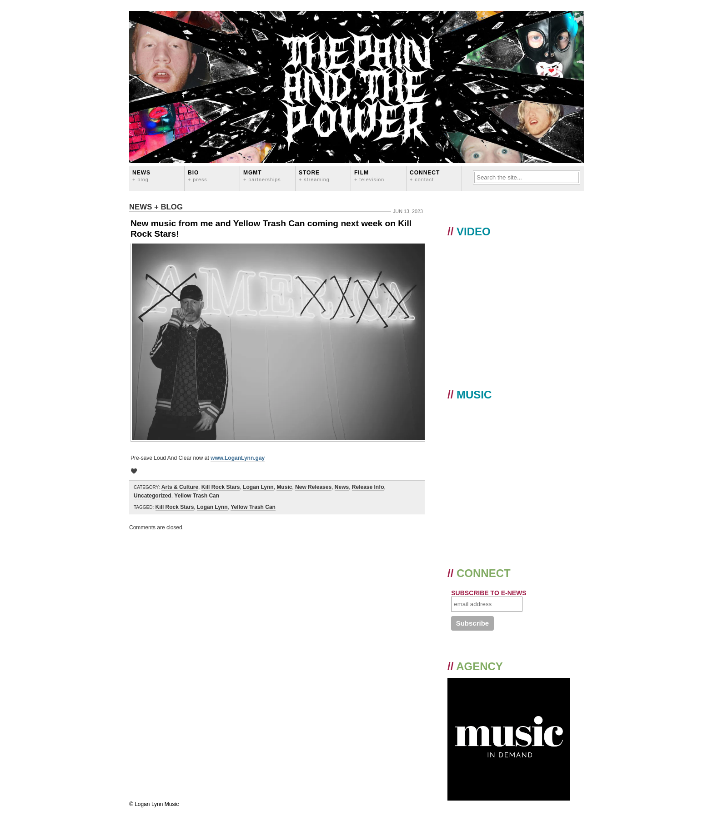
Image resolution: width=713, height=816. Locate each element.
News (141, 175)
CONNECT (425, 175)
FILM (369, 175)
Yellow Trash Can (196, 496)
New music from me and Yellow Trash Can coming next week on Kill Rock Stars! (271, 229)
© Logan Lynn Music (154, 804)
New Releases (313, 487)
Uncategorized (152, 496)
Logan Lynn (258, 487)
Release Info (368, 487)
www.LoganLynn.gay (238, 458)
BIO (197, 175)
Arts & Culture (179, 487)
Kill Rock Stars (220, 487)
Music (284, 487)
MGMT (262, 175)
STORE (314, 175)
